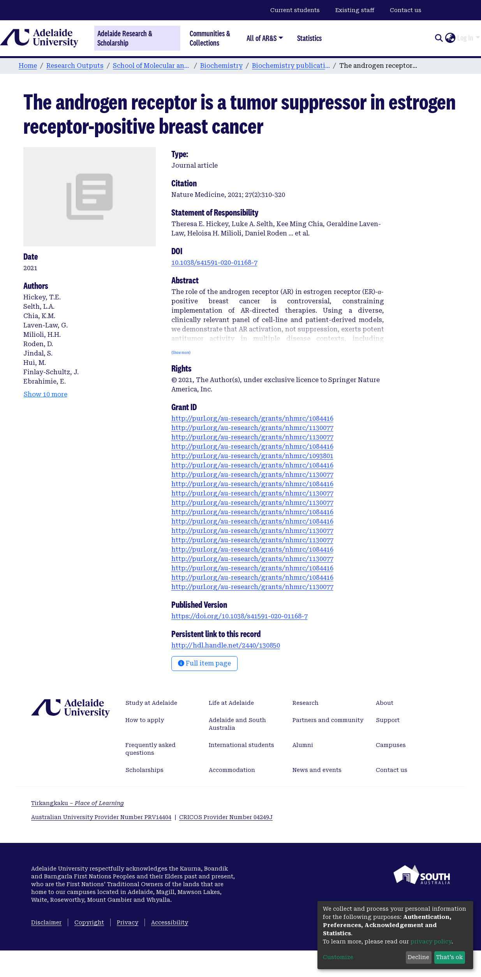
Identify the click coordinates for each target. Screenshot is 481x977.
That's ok (449, 957)
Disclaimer (46, 922)
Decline (418, 957)
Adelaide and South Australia (237, 724)
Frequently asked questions (150, 749)
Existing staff (354, 10)
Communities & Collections (210, 38)
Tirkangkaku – (77, 803)
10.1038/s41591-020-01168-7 (214, 262)
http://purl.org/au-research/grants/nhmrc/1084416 (252, 418)
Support (388, 720)
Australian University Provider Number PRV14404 (101, 817)
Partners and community (327, 720)
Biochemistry (221, 65)
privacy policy (431, 941)
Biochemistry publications (291, 65)
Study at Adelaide (151, 703)
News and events (317, 770)
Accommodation (232, 770)
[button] (450, 38)
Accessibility (169, 922)
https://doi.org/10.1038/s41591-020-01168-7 (239, 616)
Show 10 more (45, 394)
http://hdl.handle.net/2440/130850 (225, 645)
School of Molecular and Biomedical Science (152, 65)
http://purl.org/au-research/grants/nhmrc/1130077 (252, 428)
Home (28, 65)
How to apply (144, 720)
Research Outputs (75, 65)
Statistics (309, 38)
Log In (465, 37)
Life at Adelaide (231, 703)
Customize (338, 957)
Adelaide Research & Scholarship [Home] (124, 38)
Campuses (391, 745)
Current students (295, 10)
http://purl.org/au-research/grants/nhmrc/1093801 (252, 456)
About (384, 703)
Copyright (89, 922)
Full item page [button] (204, 663)
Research (305, 703)
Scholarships (144, 770)
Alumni (302, 745)
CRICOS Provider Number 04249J (226, 817)
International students (241, 745)
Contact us (405, 10)
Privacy (127, 922)
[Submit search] (439, 38)
